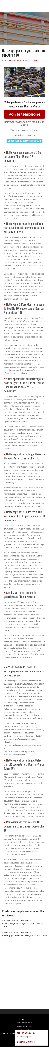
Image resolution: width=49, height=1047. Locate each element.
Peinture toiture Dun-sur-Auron (18, 932)
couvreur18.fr (27, 1023)
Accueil (4, 60)
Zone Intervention (24, 1019)
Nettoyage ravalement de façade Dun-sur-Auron (25, 935)
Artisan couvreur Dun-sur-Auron (18, 920)
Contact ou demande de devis (24, 141)
